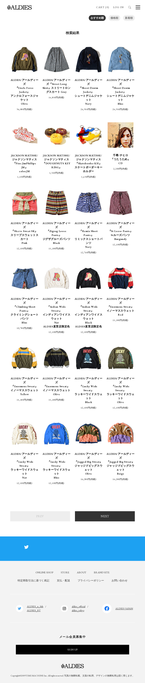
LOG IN (118, 7)
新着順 (129, 18)
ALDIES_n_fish (35, 606)
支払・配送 (63, 580)
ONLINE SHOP (44, 572)
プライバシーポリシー (91, 580)
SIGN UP (72, 649)
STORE (65, 572)
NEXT (105, 516)
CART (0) (102, 7)
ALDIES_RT (34, 610)
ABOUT (81, 572)
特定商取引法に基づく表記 (33, 580)
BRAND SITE (102, 572)
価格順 (114, 18)
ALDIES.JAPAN (124, 608)
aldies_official (78, 606)
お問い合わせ (119, 580)
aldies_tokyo (78, 610)
